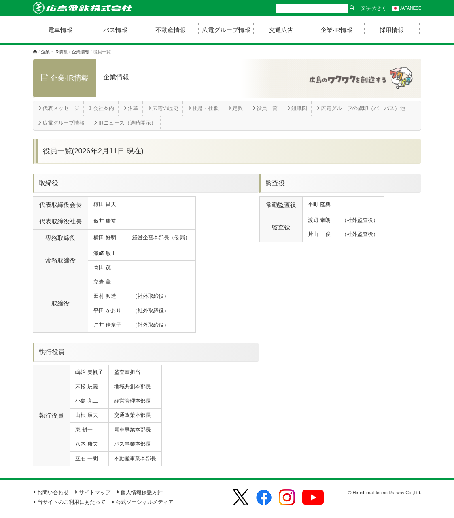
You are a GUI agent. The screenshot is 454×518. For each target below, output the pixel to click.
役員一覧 (264, 108)
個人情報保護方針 (139, 492)
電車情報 (60, 29)
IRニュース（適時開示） (124, 123)
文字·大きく (373, 8)
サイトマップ (92, 492)
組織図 (296, 108)
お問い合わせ (51, 492)
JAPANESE (406, 8)
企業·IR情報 (336, 29)
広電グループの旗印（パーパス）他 (360, 108)
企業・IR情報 (54, 51)
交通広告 (281, 29)
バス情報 (115, 29)
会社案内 (101, 108)
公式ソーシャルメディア (142, 502)
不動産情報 (170, 29)
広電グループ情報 (226, 29)
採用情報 (392, 29)
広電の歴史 (162, 108)
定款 (235, 108)
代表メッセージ (58, 108)
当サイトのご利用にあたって (69, 502)
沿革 (130, 108)
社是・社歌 (203, 108)
